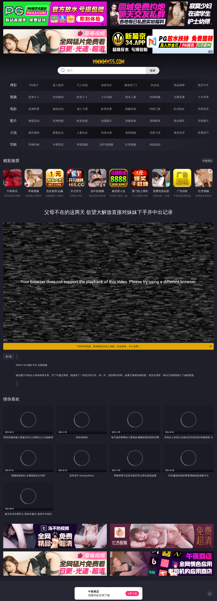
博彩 (13, 85)
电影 (13, 108)
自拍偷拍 (58, 97)
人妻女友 (82, 132)
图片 (13, 120)
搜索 (152, 70)
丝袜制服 (155, 97)
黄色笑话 (179, 132)
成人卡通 (82, 109)
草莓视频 (82, 144)
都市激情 (33, 132)
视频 (13, 97)
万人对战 (82, 85)
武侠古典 (106, 132)
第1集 (9, 356)
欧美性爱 (106, 109)
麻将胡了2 (130, 85)
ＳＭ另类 (203, 97)
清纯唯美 (155, 121)
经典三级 (155, 109)
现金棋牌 (179, 85)
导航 (13, 144)
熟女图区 (179, 121)
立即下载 (132, 593)
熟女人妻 (130, 97)
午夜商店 (58, 144)
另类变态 (203, 109)
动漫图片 (106, 121)
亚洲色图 (58, 121)
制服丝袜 (130, 109)
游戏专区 (106, 85)
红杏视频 (130, 144)
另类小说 (155, 132)
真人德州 (58, 85)
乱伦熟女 (179, 109)
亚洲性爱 (33, 109)
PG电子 (33, 85)
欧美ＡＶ (82, 97)
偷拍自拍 (58, 109)
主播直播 (179, 97)
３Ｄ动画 (106, 97)
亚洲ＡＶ (33, 97)
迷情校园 (130, 132)
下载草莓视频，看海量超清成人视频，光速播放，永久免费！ (144, 346)
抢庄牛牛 (203, 85)
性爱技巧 (203, 132)
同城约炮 (33, 144)
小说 (13, 132)
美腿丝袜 (130, 121)
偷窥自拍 (33, 121)
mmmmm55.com (108, 61)
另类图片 (203, 121)
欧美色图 (82, 121)
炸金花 (155, 85)
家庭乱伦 (58, 132)
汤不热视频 (106, 144)
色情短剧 (155, 144)
